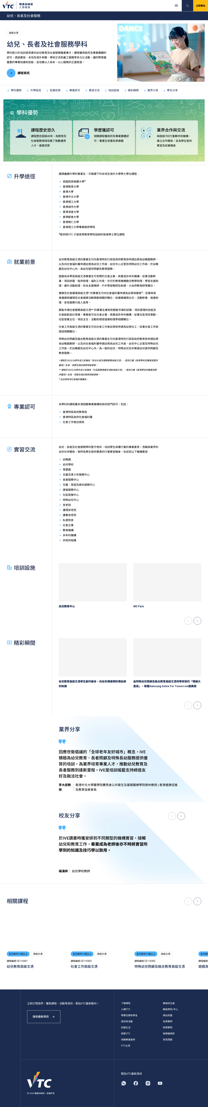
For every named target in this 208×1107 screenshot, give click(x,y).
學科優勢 (14, 90)
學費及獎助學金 (129, 1015)
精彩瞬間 (131, 90)
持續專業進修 (128, 1039)
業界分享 (150, 90)
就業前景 (53, 90)
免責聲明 (167, 1021)
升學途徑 (33, 90)
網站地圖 (167, 1015)
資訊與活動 (127, 1021)
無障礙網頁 (169, 1033)
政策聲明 (167, 1027)
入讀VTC (125, 1009)
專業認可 (72, 90)
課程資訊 (18, 73)
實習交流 (92, 90)
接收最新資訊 (44, 1016)
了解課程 (125, 1003)
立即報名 (200, 5)
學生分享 (170, 90)
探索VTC (125, 1033)
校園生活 (125, 1027)
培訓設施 (111, 90)
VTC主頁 (125, 1045)
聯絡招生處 (169, 1003)
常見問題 (167, 1039)
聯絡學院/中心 (170, 1009)
